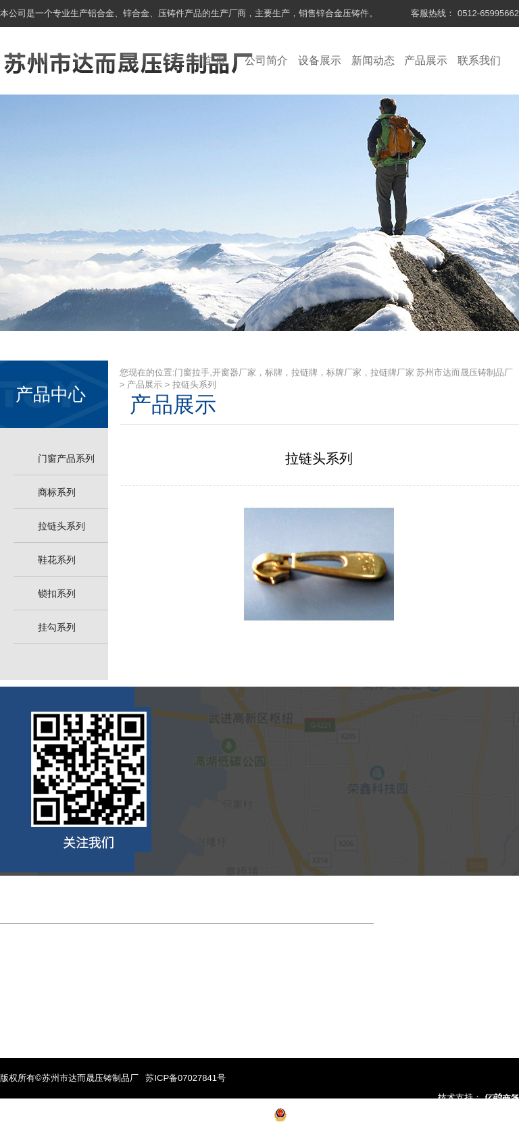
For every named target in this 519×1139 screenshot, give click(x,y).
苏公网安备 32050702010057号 (351, 1118)
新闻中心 (216, 902)
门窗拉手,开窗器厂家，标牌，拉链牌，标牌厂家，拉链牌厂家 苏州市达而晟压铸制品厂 (343, 372)
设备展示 (319, 60)
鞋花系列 (57, 559)
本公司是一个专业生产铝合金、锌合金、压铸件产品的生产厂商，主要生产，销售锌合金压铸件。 (189, 13)
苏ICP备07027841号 (185, 1078)
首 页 (213, 60)
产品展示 (425, 60)
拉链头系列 (61, 526)
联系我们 (479, 60)
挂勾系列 (57, 627)
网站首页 (27, 902)
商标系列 (57, 492)
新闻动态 (373, 60)
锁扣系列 (57, 593)
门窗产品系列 (66, 458)
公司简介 (266, 60)
